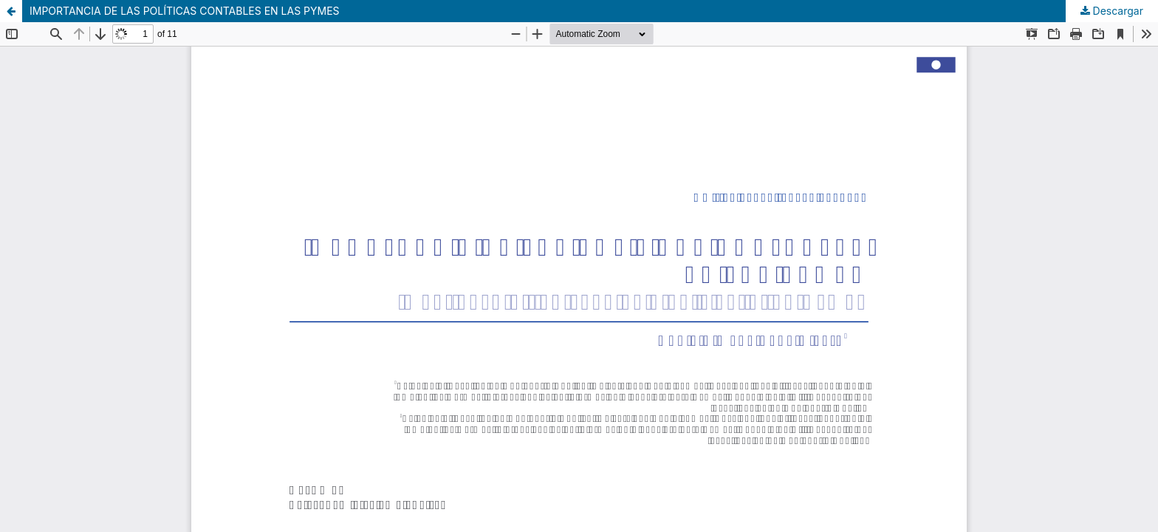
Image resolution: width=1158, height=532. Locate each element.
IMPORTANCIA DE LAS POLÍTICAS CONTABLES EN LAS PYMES (185, 10)
